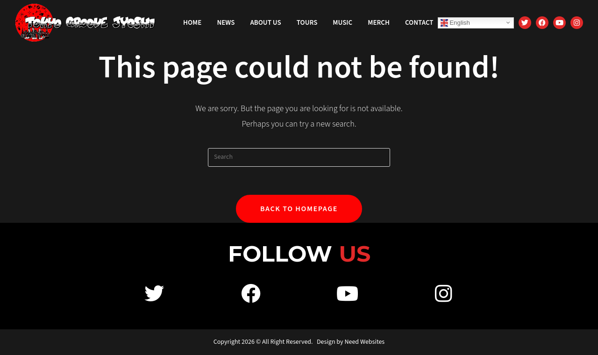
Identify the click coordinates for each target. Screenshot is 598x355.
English (455, 22)
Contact (419, 23)
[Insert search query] (299, 157)
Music (342, 23)
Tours (307, 23)
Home (192, 23)
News (226, 23)
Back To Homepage (299, 209)
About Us (265, 23)
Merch (379, 23)
